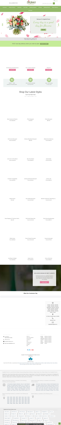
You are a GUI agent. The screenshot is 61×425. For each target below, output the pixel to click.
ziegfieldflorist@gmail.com (9, 335)
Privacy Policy (29, 332)
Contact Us (28, 333)
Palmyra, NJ (46, 414)
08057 (20, 394)
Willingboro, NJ (7, 420)
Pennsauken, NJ (7, 416)
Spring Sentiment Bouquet (30, 178)
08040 (14, 393)
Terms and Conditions (30, 331)
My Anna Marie (30, 158)
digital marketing (47, 356)
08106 (26, 397)
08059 (23, 394)
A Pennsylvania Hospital (11, 377)
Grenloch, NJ (52, 409)
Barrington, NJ (13, 407)
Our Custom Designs (30, 67)
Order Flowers (44, 43)
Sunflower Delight (12, 258)
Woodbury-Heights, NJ (16, 420)
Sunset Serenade (49, 238)
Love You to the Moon (12, 158)
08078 (20, 395)
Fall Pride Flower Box (30, 218)
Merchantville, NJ (7, 414)
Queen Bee (48, 158)
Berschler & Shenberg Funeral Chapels (51, 382)
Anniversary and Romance (12, 67)
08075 (14, 395)
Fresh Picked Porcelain (30, 238)
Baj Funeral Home (47, 381)
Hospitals (28, 338)
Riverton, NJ (29, 416)
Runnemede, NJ (36, 416)
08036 (11, 393)
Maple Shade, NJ (30, 405)
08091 (17, 397)
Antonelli (37, 380)
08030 (17, 392)
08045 (20, 393)
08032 (23, 392)
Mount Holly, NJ (22, 405)
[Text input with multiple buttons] (47, 3)
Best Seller (25, 7)
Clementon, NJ (13, 409)
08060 (26, 394)
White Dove (12, 238)
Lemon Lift (48, 178)
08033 (26, 392)
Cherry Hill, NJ (6, 405)
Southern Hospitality (12, 178)
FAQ (27, 334)
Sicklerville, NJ (49, 416)
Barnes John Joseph (39, 382)
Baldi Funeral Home (54, 381)
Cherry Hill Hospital (21, 380)
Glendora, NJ (36, 409)
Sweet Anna (30, 258)
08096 (20, 397)
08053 (11, 394)
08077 (17, 395)
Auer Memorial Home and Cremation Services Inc (48, 380)
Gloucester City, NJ (44, 409)
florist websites (26, 356)
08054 (14, 394)
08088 (11, 397)
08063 (28, 394)
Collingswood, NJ (21, 409)
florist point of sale (21, 356)
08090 (14, 397)
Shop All (48, 67)
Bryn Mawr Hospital (10, 380)
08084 (28, 395)
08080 (23, 395)
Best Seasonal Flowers (12, 119)
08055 (17, 394)
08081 (26, 395)
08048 (26, 393)
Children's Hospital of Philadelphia (16, 381)
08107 (28, 397)
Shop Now (43, 29)
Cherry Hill (16, 380)
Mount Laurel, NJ (24, 414)
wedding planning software (39, 356)
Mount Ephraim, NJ (16, 414)
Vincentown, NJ (21, 418)
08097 (23, 397)
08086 (8, 397)
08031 (20, 392)
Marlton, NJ (38, 405)
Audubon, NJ (6, 407)
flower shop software (53, 356)
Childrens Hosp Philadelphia (20, 382)
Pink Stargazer (30, 119)
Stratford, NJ (6, 418)
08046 (23, 393)
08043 (17, 393)
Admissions (18, 377)
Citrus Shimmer (48, 258)
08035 (8, 393)
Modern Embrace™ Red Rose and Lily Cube (48, 198)
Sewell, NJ (43, 416)
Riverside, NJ (22, 416)
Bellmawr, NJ (21, 407)
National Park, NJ (33, 414)
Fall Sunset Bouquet (12, 139)
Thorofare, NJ (13, 418)
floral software (32, 356)
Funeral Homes (29, 335)
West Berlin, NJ (42, 418)
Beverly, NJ (33, 407)
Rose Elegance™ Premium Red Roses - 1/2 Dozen (12, 218)
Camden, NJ (6, 409)
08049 (28, 393)
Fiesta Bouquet (48, 119)
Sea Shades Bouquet (30, 198)
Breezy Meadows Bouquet (30, 139)
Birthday (40, 7)
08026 (11, 392)
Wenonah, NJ (35, 418)
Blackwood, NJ (39, 407)
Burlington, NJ (47, 407)
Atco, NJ (51, 405)
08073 (11, 395)
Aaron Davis (38, 377)
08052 (8, 394)
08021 (8, 392)
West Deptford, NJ (51, 418)
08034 (28, 392)
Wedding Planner (47, 7)
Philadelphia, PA (45, 405)
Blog (27, 339)
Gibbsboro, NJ (29, 409)
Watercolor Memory (48, 139)
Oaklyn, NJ (40, 414)
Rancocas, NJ (14, 416)
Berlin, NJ (27, 407)
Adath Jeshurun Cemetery (45, 377)
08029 (14, 392)
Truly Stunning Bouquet (48, 218)
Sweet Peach (12, 198)
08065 (8, 395)
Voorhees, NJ (28, 418)
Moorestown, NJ (14, 405)
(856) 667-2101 (7, 333)
